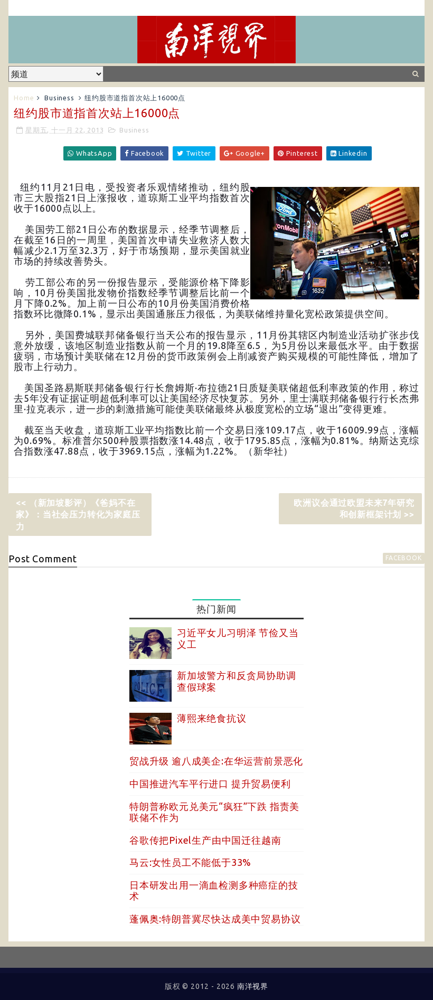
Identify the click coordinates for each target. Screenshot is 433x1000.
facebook (403, 557)
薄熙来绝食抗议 (212, 718)
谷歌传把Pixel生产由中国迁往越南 (205, 840)
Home (24, 97)
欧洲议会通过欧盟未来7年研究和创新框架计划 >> (354, 508)
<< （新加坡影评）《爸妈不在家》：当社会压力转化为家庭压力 (78, 514)
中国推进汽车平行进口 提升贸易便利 (210, 783)
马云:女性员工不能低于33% (190, 862)
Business (59, 97)
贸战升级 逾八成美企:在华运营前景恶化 (216, 761)
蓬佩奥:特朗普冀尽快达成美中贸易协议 (214, 918)
